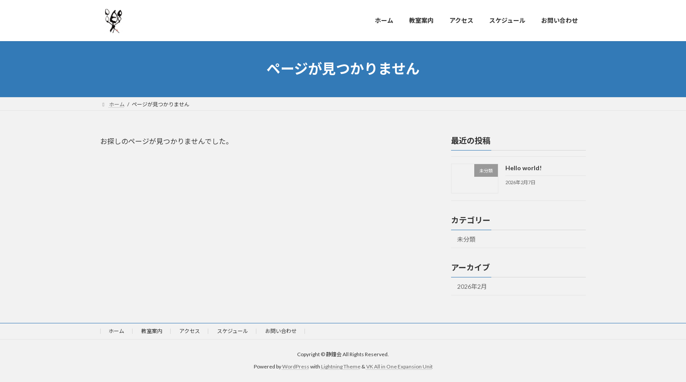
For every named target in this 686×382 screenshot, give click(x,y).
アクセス (189, 331)
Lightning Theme (340, 367)
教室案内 (151, 331)
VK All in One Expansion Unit (399, 367)
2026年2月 (472, 286)
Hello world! (523, 168)
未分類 (466, 239)
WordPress (295, 367)
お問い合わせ (281, 331)
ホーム (116, 331)
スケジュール (232, 331)
